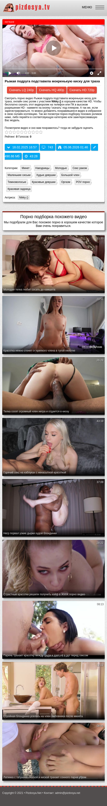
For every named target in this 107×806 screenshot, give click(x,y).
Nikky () (23, 198)
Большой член (70, 175)
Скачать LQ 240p (21, 90)
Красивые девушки (43, 182)
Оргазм (65, 182)
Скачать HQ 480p (51, 90)
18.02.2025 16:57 (22, 147)
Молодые (61, 168)
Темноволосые (17, 182)
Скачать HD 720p (81, 90)
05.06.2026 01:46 (73, 147)
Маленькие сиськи (19, 175)
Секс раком (80, 168)
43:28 (31, 156)
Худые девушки (46, 175)
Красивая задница (19, 189)
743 (47, 147)
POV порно (83, 182)
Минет (26, 168)
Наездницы (42, 168)
